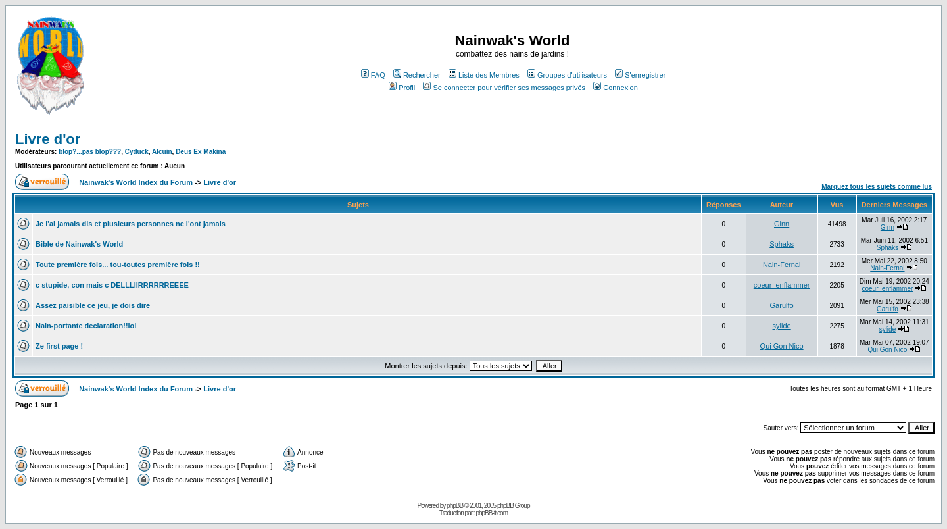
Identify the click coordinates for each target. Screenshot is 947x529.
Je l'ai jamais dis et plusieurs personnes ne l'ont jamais (131, 224)
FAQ (373, 75)
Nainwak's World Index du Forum (136, 182)
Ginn (781, 224)
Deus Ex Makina (201, 151)
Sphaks (781, 244)
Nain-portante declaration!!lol (86, 326)
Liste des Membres (484, 75)
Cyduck (137, 151)
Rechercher (417, 75)
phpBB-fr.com (491, 512)
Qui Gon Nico (782, 346)
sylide (782, 326)
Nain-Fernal (781, 264)
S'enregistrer (640, 75)
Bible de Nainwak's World (79, 244)
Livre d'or (47, 139)
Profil (402, 87)
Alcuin (162, 151)
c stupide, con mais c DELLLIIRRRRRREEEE (112, 285)
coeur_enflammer (782, 285)
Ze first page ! (59, 346)
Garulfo (782, 305)
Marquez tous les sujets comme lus (876, 186)
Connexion (615, 87)
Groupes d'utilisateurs (567, 75)
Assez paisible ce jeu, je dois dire (93, 305)
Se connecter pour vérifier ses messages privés (504, 87)
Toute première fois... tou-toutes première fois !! (118, 264)
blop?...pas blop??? (90, 151)
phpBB (455, 505)
